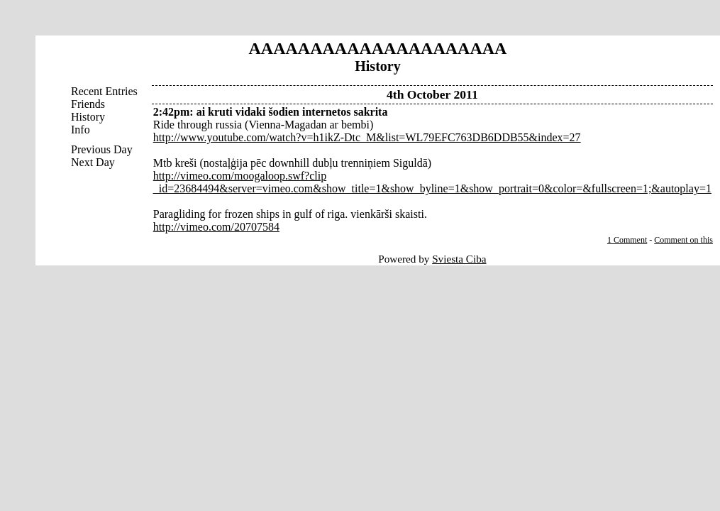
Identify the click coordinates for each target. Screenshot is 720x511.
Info (80, 129)
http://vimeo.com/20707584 (216, 227)
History (88, 117)
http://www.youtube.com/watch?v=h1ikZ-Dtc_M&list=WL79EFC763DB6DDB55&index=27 (367, 137)
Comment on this (683, 240)
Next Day (93, 162)
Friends (88, 104)
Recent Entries (104, 91)
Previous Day (102, 149)
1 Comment (627, 240)
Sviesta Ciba (459, 259)
